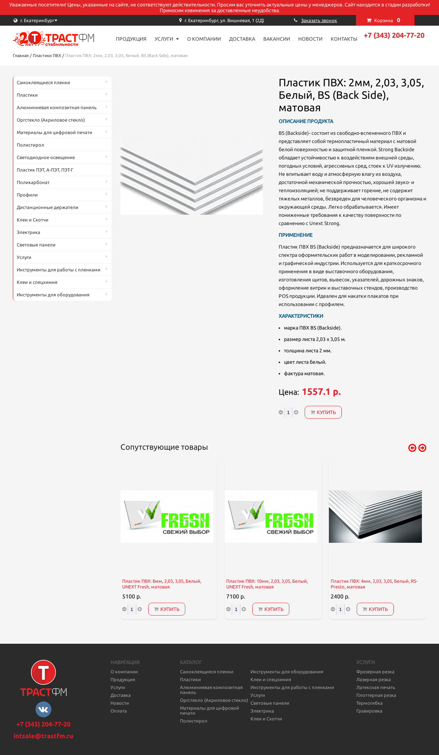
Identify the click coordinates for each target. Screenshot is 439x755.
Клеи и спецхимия (37, 282)
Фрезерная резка (375, 671)
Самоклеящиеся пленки (43, 82)
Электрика (28, 232)
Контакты (344, 39)
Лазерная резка (373, 679)
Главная (21, 55)
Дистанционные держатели (47, 207)
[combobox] (48, 20)
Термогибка (369, 702)
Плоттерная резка (376, 695)
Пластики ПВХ (47, 55)
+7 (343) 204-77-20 (394, 35)
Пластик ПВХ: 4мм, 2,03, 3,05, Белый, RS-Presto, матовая (374, 584)
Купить (323, 412)
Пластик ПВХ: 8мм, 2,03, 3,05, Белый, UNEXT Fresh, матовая (161, 584)
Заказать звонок (319, 20)
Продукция (131, 39)
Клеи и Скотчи (32, 219)
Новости (310, 39)
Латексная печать (375, 687)
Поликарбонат (33, 182)
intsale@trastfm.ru (43, 735)
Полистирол (30, 144)
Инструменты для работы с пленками (58, 269)
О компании (204, 39)
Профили (27, 194)
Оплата (118, 710)
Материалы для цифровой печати (54, 132)
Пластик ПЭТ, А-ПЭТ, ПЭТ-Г (45, 169)
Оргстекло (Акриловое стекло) (51, 119)
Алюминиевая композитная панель (57, 107)
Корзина (387, 20)
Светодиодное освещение (46, 157)
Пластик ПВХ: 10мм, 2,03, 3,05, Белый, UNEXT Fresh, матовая (267, 584)
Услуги (164, 39)
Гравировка (369, 710)
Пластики (27, 94)
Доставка (242, 39)
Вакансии (276, 39)
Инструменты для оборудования (53, 294)
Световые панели (36, 244)
